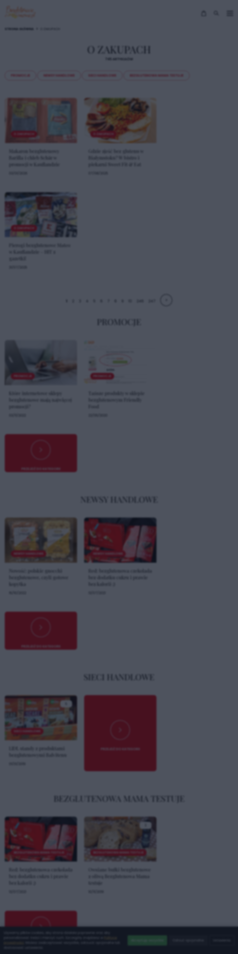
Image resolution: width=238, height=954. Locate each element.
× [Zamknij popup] (192, 383)
